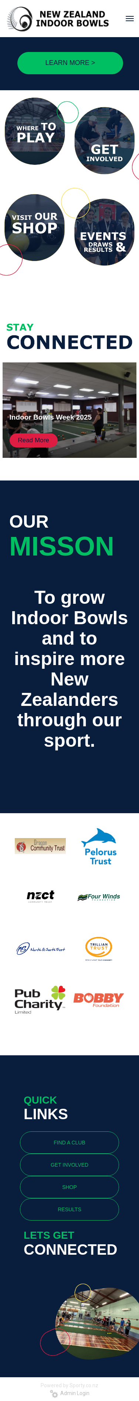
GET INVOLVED (69, 1165)
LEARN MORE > (70, 62)
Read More (33, 440)
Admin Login (69, 1393)
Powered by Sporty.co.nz (69, 1385)
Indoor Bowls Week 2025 (51, 417)
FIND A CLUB (69, 1143)
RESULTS (69, 1209)
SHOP (69, 1187)
